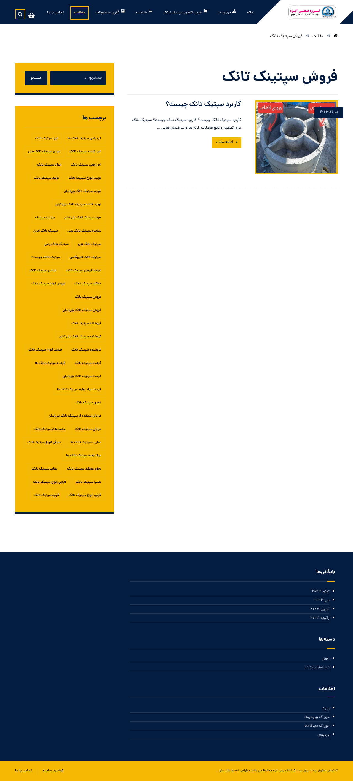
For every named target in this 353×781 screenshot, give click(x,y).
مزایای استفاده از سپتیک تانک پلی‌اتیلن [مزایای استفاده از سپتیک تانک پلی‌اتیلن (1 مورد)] (75, 416)
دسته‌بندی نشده (317, 668)
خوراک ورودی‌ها (317, 717)
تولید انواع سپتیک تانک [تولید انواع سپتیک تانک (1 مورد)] (85, 178)
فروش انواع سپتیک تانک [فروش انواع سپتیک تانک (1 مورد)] (48, 283)
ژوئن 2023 (321, 592)
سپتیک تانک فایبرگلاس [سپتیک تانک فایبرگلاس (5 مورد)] (85, 257)
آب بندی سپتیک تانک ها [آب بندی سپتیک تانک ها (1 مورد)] (84, 138)
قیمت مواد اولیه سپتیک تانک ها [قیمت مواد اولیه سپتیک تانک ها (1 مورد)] (79, 389)
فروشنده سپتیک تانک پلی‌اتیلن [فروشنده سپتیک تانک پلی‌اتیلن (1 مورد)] (80, 336)
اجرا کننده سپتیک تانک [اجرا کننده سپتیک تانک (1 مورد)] (85, 151)
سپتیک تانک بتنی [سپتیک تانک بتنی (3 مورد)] (57, 244)
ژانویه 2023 (320, 618)
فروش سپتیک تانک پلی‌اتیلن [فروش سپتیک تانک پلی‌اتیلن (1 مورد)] (82, 310)
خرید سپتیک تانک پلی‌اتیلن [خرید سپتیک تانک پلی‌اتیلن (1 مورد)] (82, 217)
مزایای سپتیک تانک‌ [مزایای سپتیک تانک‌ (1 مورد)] (88, 429)
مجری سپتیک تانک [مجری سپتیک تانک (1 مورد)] (88, 402)
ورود (326, 708)
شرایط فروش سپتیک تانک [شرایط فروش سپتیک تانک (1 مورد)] (83, 270)
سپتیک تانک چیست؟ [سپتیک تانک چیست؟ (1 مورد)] (45, 257)
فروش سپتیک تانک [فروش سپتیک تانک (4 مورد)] (88, 297)
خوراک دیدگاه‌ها (317, 726)
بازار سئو (224, 770)
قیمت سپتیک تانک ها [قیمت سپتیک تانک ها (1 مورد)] (50, 363)
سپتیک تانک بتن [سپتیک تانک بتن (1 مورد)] (89, 244)
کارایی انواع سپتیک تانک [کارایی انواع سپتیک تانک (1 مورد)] (49, 482)
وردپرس (323, 735)
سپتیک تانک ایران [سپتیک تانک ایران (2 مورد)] (45, 231)
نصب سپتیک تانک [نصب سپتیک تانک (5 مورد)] (88, 482)
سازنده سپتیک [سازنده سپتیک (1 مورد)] (45, 217)
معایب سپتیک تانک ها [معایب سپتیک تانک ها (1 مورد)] (85, 442)
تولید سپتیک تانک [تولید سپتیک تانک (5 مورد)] (46, 178)
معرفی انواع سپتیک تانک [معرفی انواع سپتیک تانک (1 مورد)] (44, 442)
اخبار (326, 659)
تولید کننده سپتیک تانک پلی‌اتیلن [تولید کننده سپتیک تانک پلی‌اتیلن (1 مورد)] (78, 204)
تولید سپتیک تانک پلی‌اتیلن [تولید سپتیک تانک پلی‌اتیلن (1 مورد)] (82, 191)
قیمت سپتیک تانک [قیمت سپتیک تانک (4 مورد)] (88, 363)
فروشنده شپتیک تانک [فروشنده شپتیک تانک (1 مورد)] (86, 350)
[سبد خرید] (31, 16)
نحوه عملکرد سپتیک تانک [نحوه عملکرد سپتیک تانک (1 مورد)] (84, 469)
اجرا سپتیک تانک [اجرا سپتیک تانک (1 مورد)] (46, 138)
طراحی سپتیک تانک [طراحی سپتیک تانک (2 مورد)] (43, 270)
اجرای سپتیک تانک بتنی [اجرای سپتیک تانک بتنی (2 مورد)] (44, 151)
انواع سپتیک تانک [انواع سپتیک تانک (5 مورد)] (49, 164)
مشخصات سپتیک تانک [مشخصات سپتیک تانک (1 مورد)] (49, 429)
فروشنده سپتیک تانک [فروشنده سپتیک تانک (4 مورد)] (86, 323)
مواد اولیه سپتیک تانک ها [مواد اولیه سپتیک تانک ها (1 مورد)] (83, 455)
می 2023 (322, 600)
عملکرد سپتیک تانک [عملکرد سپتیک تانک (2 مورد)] (87, 283)
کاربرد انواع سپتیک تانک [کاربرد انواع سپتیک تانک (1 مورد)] (85, 495)
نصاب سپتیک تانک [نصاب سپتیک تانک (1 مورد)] (45, 469)
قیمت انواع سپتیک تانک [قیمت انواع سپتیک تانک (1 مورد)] (45, 350)
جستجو (36, 78)
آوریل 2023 (320, 609)
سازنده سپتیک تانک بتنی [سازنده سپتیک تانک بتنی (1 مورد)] (84, 231)
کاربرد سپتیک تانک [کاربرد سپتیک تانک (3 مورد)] (46, 495)
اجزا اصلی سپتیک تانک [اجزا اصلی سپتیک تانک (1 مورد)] (86, 164)
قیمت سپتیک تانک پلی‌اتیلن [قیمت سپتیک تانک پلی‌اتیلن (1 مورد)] (82, 376)
